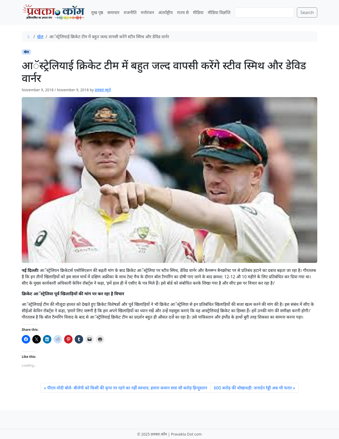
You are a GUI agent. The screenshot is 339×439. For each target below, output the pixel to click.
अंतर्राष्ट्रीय (165, 12)
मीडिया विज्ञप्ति (219, 12)
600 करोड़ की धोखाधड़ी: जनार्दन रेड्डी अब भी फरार (253, 388)
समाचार (113, 12)
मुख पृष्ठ (97, 12)
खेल (40, 37)
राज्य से (183, 12)
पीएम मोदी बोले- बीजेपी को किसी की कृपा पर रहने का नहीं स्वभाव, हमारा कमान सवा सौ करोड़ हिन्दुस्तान (127, 388)
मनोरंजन (147, 12)
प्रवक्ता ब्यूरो (103, 89)
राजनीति (130, 12)
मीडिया (198, 12)
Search (307, 12)
